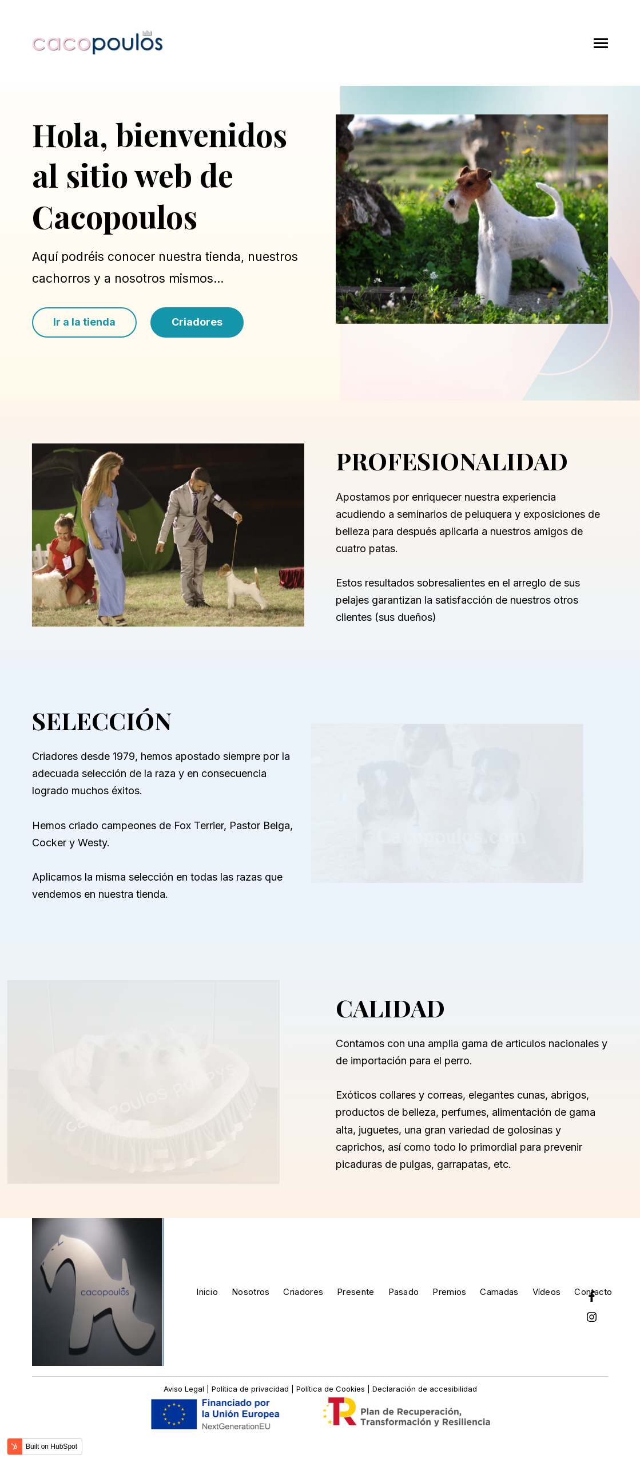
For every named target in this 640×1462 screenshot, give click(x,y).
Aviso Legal (185, 1388)
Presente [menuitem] (355, 1291)
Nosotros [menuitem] (250, 1291)
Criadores (197, 322)
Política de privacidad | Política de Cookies (288, 1388)
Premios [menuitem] (449, 1291)
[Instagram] (591, 1316)
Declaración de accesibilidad (424, 1388)
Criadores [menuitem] (303, 1291)
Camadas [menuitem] (499, 1291)
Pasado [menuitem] (403, 1291)
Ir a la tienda (84, 322)
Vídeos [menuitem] (546, 1291)
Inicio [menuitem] (207, 1291)
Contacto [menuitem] (593, 1291)
